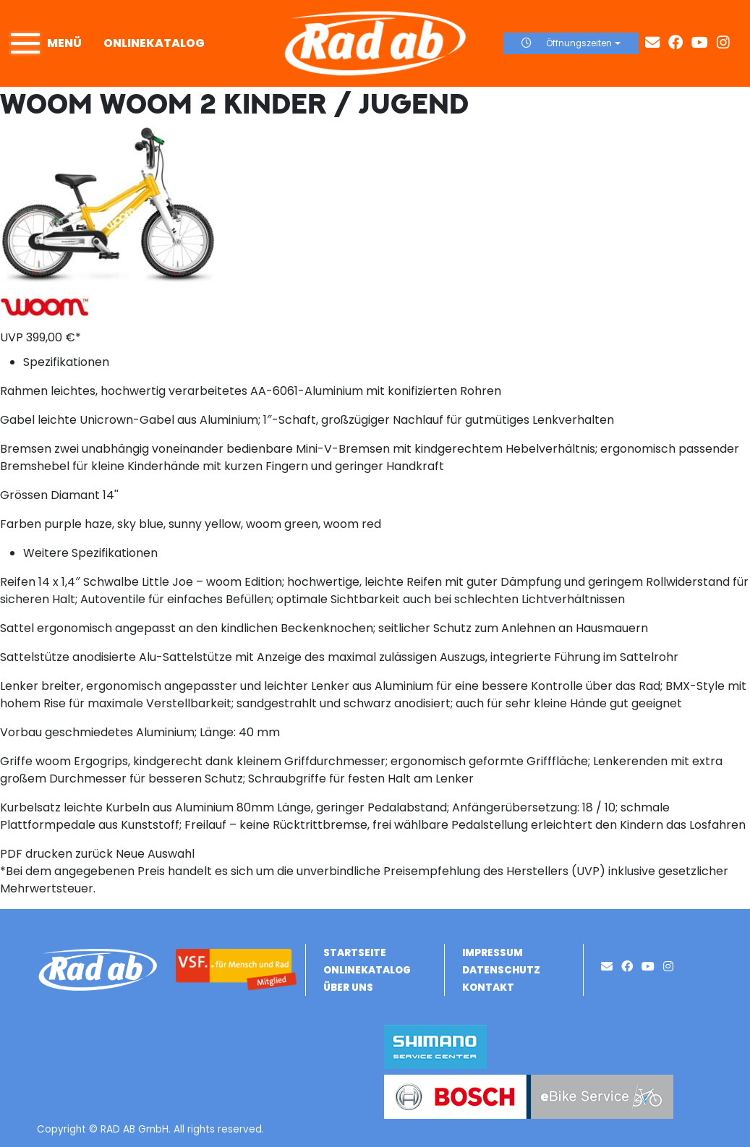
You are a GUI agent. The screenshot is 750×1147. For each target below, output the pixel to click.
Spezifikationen (66, 362)
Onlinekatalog (154, 43)
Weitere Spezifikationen (90, 553)
